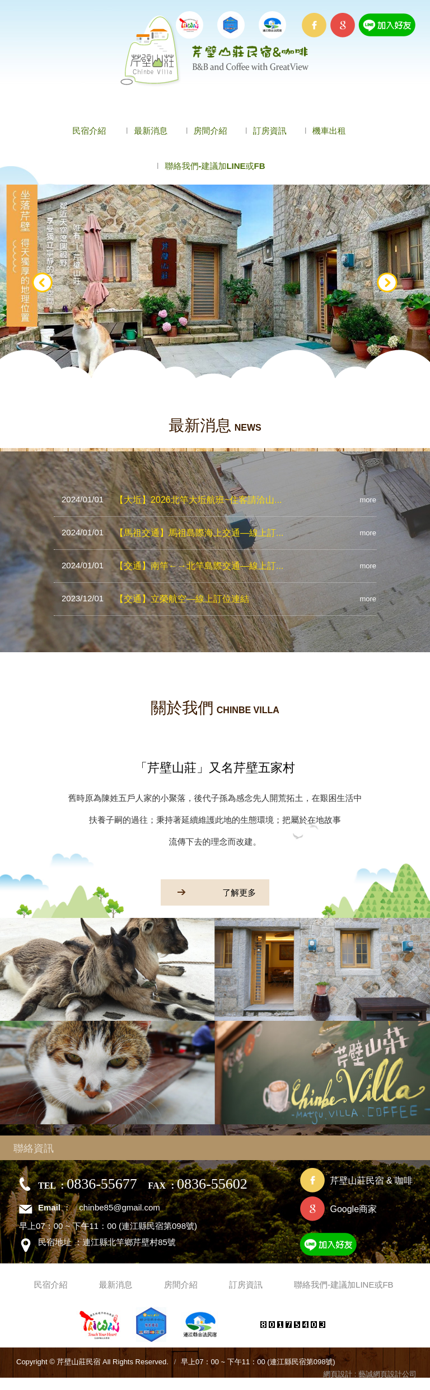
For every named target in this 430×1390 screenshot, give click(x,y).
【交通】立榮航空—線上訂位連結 (155, 598)
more (367, 500)
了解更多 (208, 892)
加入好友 (356, 1246)
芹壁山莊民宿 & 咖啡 (371, 1180)
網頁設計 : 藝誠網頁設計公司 (370, 1374)
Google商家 (353, 1209)
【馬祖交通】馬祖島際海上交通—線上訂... (172, 532)
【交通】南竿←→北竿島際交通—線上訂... (172, 565)
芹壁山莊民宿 (215, 51)
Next (387, 282)
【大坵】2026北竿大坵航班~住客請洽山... (172, 499)
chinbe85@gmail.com (119, 1207)
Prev (42, 282)
